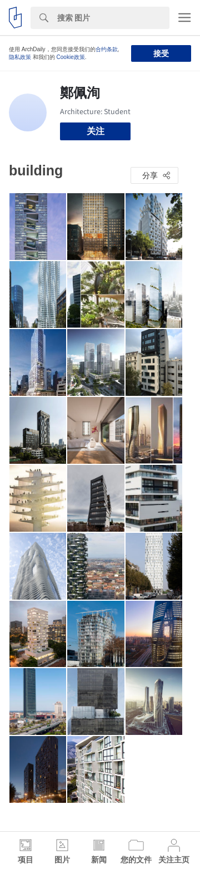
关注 (95, 131)
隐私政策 (20, 57)
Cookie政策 (71, 57)
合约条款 (107, 49)
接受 (161, 53)
